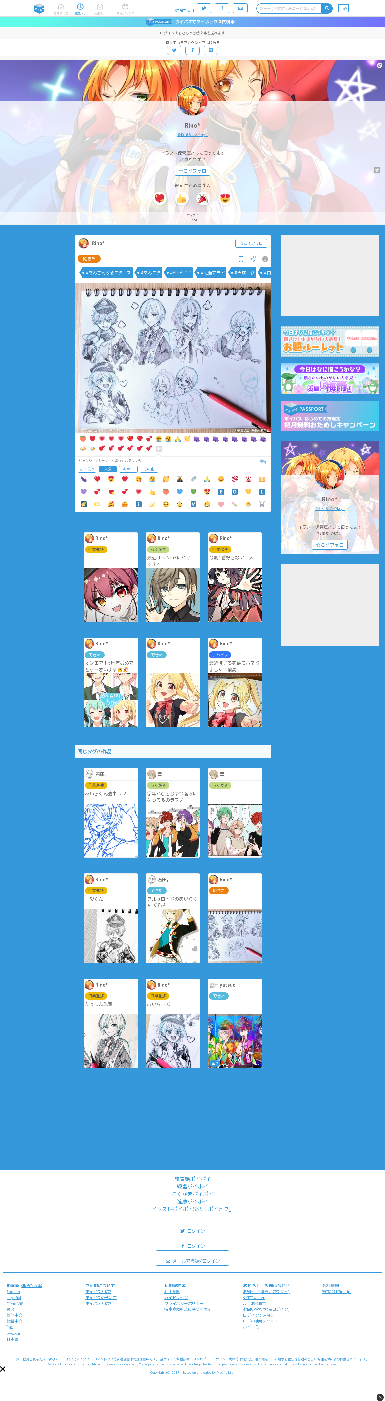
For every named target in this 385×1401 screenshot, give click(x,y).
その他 (148, 469)
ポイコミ (251, 1327)
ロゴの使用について (260, 1321)
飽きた (89, 259)
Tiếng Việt (16, 1303)
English (13, 1291)
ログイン (192, 1230)
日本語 (12, 1339)
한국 (10, 1309)
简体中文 (14, 1315)
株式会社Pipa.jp (336, 1291)
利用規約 (172, 1291)
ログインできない (259, 1315)
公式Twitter (254, 1297)
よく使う (87, 469)
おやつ (128, 469)
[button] (2, 1369)
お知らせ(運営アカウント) (266, 1291)
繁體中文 (14, 1321)
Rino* (192, 125)
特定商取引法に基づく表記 (187, 1309)
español (14, 1297)
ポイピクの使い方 (101, 1297)
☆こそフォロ (192, 171)
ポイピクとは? (98, 1291)
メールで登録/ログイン (192, 1260)
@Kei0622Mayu (192, 134)
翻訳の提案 (31, 1285)
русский (14, 1333)
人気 (107, 469)
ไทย (10, 1327)
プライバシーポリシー (184, 1303)
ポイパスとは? (98, 1303)
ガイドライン (176, 1297)
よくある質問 (255, 1303)
